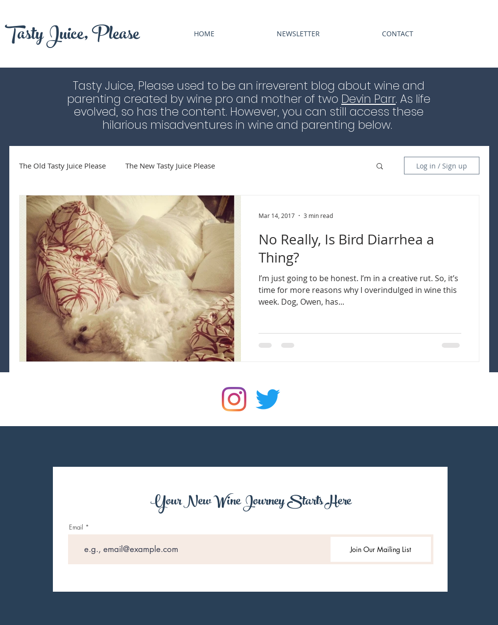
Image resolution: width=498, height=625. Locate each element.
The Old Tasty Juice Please (62, 165)
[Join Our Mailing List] (380, 549)
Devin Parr (368, 99)
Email (76, 527)
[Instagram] (234, 399)
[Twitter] (268, 399)
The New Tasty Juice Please (170, 165)
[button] (379, 167)
